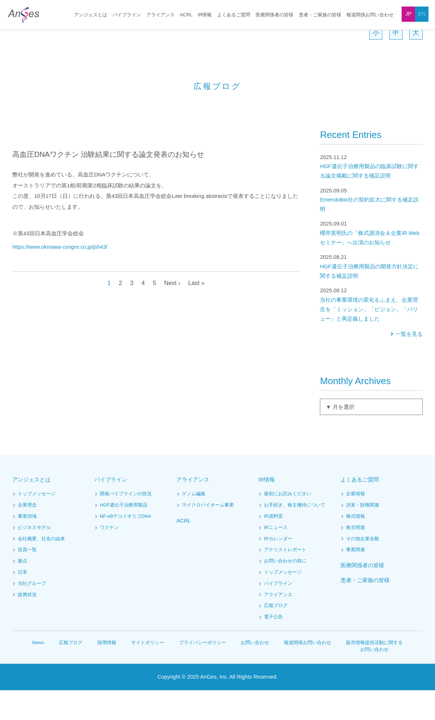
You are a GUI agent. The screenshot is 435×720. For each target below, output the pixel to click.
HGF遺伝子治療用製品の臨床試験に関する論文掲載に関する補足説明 (371, 196)
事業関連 (355, 580)
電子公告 (273, 647)
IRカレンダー (278, 569)
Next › (171, 312)
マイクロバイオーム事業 (208, 535)
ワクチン (109, 557)
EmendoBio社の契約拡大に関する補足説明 (371, 229)
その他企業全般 (362, 569)
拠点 (22, 591)
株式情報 (355, 546)
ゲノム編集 (194, 524)
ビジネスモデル (34, 557)
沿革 (22, 602)
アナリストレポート (285, 580)
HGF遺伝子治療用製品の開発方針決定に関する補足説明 (371, 296)
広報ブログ (276, 635)
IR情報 (205, 15)
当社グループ (32, 613)
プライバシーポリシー (202, 672)
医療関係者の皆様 (274, 15)
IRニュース (275, 557)
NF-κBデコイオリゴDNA (125, 546)
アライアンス (162, 15)
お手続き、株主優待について (294, 535)
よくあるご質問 (233, 15)
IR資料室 (273, 546)
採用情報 (107, 672)
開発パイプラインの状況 (126, 524)
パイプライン (129, 15)
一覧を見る (409, 364)
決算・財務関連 (362, 535)
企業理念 (27, 535)
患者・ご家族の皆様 (320, 15)
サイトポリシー (147, 672)
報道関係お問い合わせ (370, 15)
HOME (18, 34)
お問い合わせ (255, 672)
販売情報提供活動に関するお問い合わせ (374, 676)
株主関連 (355, 557)
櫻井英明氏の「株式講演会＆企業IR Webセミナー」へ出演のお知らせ (371, 262)
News (38, 672)
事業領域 (27, 546)
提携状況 (27, 625)
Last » (197, 312)
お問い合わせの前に (285, 591)
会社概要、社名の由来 (41, 569)
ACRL (187, 15)
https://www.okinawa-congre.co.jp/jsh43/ (65, 277)
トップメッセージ (37, 524)
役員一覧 (27, 580)
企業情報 (355, 524)
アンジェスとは (93, 15)
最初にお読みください (287, 524)
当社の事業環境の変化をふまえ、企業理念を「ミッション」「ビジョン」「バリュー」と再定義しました (371, 334)
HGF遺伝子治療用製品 (123, 535)
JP (408, 14)
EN (421, 14)
